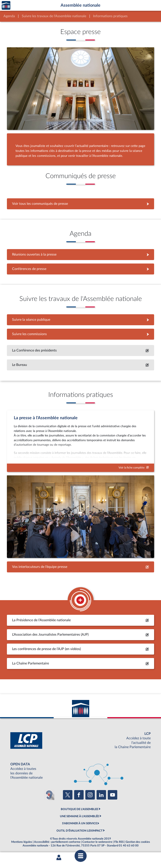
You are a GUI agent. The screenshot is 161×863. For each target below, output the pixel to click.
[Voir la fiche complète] (80, 441)
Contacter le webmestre (97, 842)
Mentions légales (21, 842)
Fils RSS (119, 842)
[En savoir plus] (80, 350)
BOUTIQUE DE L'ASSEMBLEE (79, 809)
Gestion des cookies (138, 842)
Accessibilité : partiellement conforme (57, 842)
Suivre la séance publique (80, 319)
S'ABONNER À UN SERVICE (79, 823)
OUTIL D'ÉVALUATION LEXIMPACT (79, 830)
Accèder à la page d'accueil (6, 5)
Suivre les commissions (80, 334)
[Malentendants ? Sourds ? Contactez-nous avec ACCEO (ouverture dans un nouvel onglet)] (49, 795)
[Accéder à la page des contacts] (80, 566)
